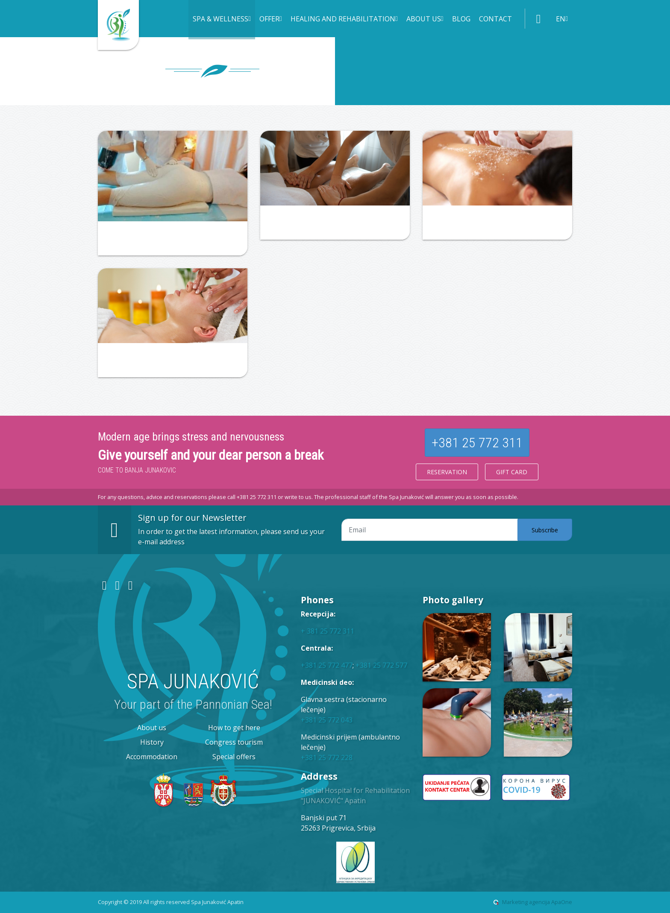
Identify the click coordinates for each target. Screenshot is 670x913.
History (152, 742)
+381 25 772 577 (381, 665)
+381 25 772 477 (327, 665)
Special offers (234, 756)
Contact (495, 18)
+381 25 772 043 (327, 720)
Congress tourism (234, 742)
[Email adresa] (429, 530)
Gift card (511, 472)
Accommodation (151, 756)
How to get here (234, 727)
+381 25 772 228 (327, 757)
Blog (461, 18)
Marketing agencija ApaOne (537, 902)
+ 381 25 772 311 (327, 631)
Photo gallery (453, 600)
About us (151, 727)
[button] (221, 19)
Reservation (447, 472)
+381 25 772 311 (477, 442)
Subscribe (545, 530)
